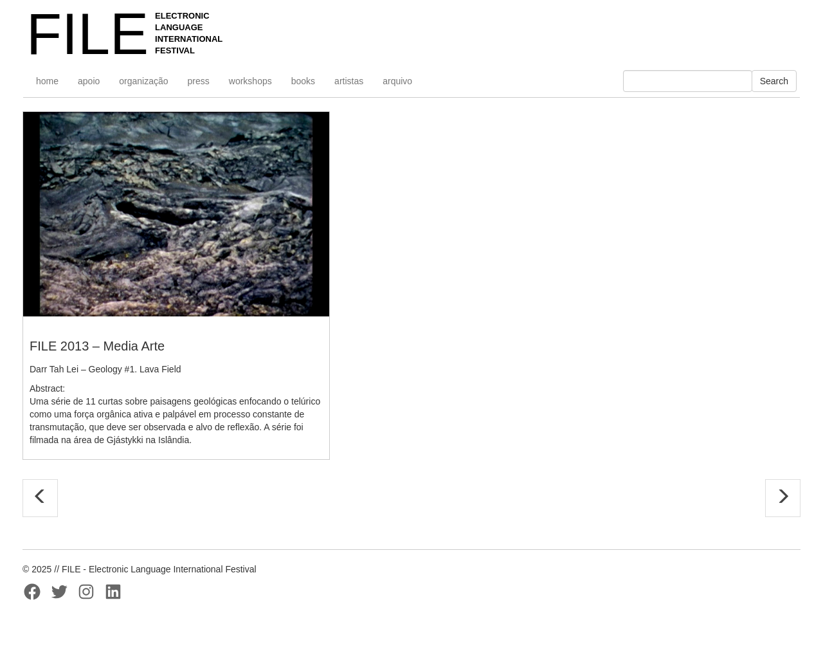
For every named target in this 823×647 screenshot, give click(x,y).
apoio (89, 81)
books (303, 81)
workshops (250, 81)
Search (774, 81)
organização (143, 81)
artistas (348, 81)
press (199, 81)
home (47, 81)
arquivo (397, 81)
